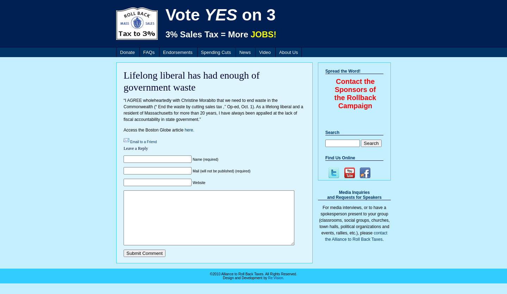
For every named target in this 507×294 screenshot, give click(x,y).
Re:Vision (275, 288)
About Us (288, 52)
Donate (127, 52)
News (245, 52)
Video (265, 52)
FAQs (149, 52)
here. (189, 130)
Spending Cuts (216, 52)
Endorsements (178, 52)
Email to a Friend (143, 142)
